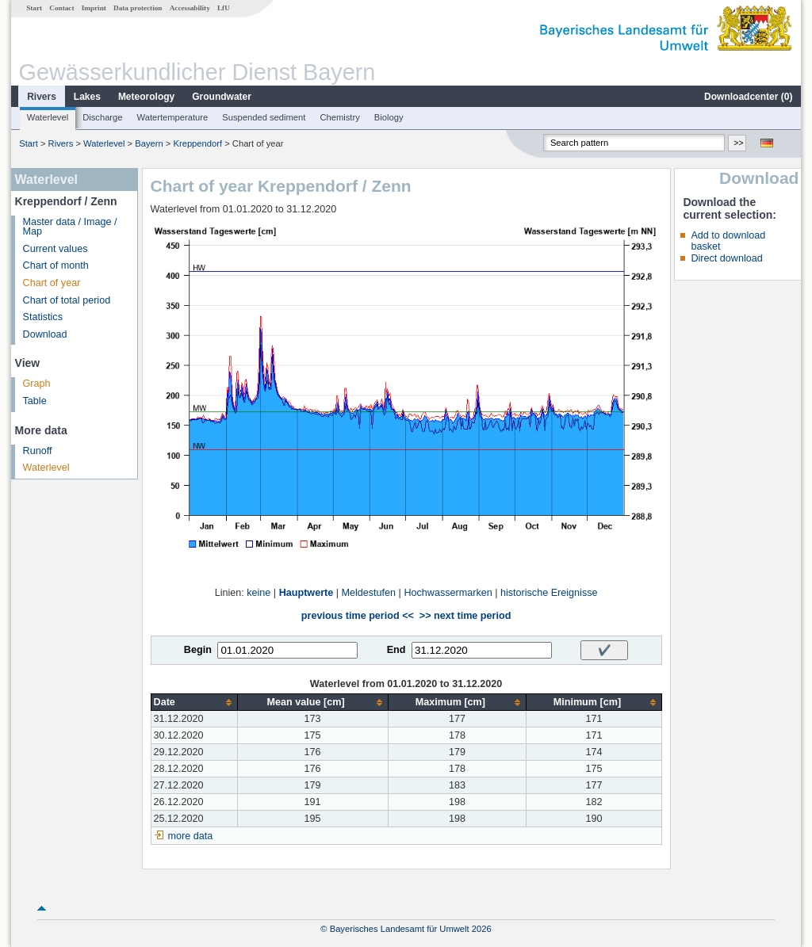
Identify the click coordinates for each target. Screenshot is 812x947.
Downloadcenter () (748, 96)
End (396, 649)
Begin (198, 649)
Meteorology (146, 96)
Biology (389, 117)
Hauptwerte (306, 592)
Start (34, 8)
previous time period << (357, 615)
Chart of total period (67, 300)
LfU (223, 8)
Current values (55, 248)
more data (190, 836)
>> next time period (465, 615)
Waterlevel (47, 117)
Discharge (102, 117)
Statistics (43, 317)
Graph (37, 383)
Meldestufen (369, 592)
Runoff (37, 450)
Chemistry (339, 117)
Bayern (149, 143)
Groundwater (221, 96)
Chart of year (52, 282)
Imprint (94, 8)
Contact (61, 8)
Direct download (726, 258)
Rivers (41, 96)
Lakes (87, 96)
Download (45, 334)
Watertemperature (173, 117)
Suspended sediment (263, 117)
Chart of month (56, 265)
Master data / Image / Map (70, 227)
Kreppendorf (197, 143)
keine (258, 592)
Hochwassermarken (448, 592)
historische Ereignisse (549, 592)
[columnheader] (194, 702)
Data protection (137, 8)
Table (35, 401)
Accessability (190, 8)
